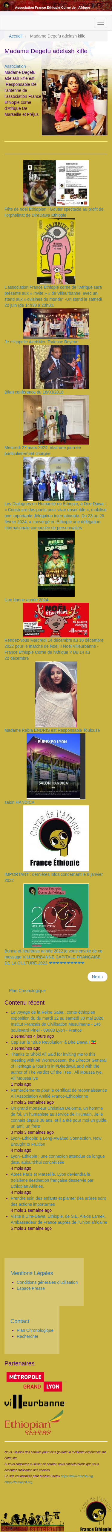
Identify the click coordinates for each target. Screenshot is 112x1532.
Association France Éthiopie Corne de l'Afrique (52, 7)
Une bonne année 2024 (26, 599)
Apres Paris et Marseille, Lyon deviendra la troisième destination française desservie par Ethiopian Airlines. (52, 1180)
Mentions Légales (31, 1273)
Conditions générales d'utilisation (47, 1282)
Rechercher (27, 1336)
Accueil (15, 36)
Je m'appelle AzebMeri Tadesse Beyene (41, 341)
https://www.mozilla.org (77, 1476)
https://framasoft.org (18, 1482)
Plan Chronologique (27, 990)
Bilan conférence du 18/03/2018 (34, 392)
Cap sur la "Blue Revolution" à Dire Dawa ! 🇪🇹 (53, 1042)
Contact (19, 1321)
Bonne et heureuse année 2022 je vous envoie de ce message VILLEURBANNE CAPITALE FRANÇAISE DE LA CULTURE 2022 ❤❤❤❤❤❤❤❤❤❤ (53, 956)
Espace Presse (31, 1288)
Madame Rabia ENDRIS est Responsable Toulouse (52, 730)
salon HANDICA (19, 802)
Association (15, 66)
